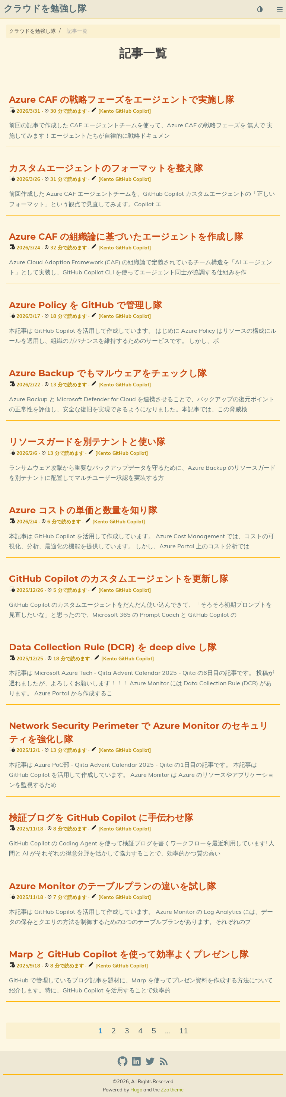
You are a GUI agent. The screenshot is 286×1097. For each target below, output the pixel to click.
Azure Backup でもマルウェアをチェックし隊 (108, 373)
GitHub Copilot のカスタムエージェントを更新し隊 (118, 579)
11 (183, 1030)
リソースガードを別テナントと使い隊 (87, 442)
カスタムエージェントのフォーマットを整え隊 (106, 168)
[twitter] (151, 1064)
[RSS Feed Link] (164, 1064)
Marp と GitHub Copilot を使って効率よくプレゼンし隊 (128, 954)
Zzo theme (172, 1090)
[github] (123, 1064)
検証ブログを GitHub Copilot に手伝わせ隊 (101, 818)
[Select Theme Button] (260, 9)
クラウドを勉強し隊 (32, 31)
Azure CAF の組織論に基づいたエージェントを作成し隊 (126, 237)
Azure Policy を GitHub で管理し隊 (85, 305)
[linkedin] (137, 1064)
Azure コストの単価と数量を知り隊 (83, 510)
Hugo (136, 1090)
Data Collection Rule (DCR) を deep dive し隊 (112, 647)
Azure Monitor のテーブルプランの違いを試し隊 (112, 886)
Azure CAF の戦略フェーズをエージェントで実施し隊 (121, 100)
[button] (279, 9)
